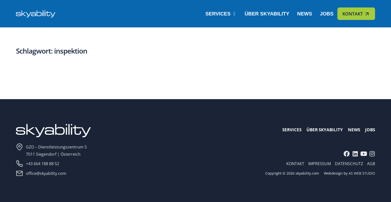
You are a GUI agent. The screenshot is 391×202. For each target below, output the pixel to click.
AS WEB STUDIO (362, 173)
